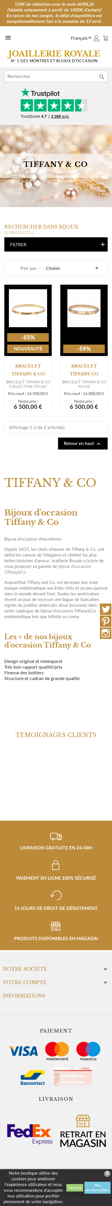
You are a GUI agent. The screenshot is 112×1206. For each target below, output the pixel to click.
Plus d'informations (97, 1188)
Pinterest (105, 621)
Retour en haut (83, 443)
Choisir (73, 268)
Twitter (105, 609)
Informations (24, 996)
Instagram (105, 633)
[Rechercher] (56, 76)
